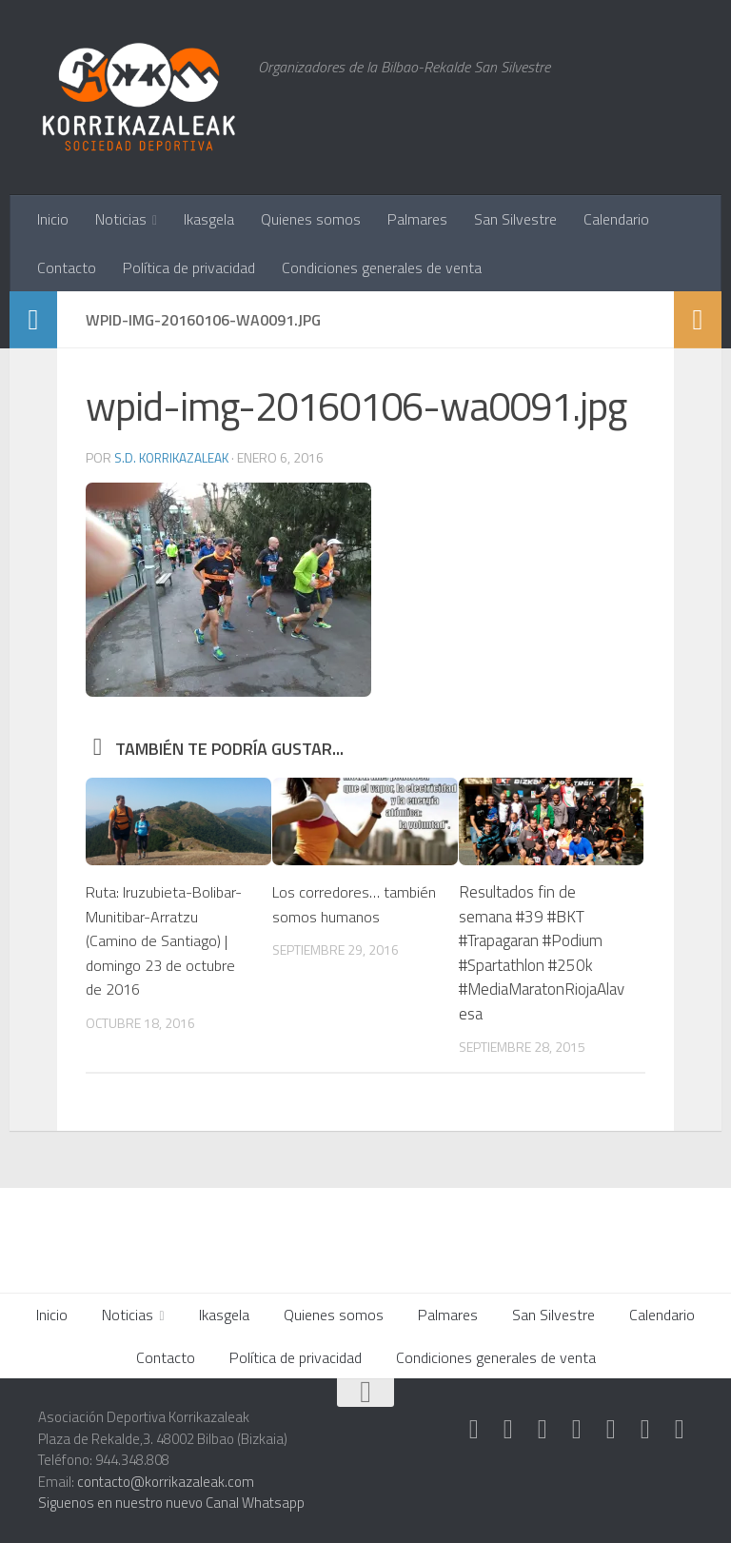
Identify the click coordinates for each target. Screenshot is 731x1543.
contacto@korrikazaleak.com (165, 1482)
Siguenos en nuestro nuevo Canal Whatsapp (171, 1502)
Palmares (417, 219)
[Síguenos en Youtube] (645, 1429)
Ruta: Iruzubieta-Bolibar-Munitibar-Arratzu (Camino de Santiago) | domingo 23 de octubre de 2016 (167, 940)
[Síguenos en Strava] (474, 1429)
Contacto (66, 267)
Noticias (121, 219)
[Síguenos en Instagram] (508, 1429)
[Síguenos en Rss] (679, 1429)
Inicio (53, 219)
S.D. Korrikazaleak (174, 457)
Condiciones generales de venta (382, 267)
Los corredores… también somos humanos (327, 916)
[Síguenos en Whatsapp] (542, 1429)
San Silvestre (515, 219)
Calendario (616, 219)
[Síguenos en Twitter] (576, 1429)
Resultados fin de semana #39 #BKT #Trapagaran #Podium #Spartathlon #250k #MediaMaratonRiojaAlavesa (541, 953)
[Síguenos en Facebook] (611, 1429)
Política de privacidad (189, 267)
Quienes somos (311, 219)
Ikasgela (209, 219)
